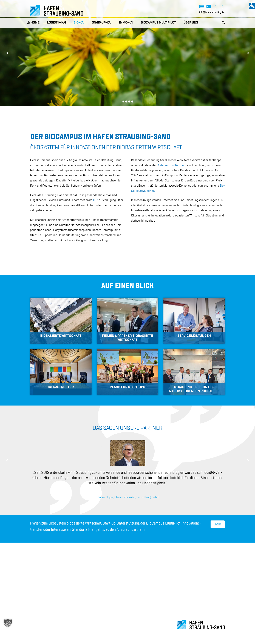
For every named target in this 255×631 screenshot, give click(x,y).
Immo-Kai (126, 22)
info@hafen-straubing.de (211, 12)
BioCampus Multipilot (158, 22)
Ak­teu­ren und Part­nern (172, 165)
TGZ (95, 200)
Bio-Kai (78, 22)
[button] (8, 623)
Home (33, 22)
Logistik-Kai (56, 22)
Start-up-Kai (101, 22)
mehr (217, 524)
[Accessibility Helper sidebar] (252, 6)
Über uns (190, 22)
